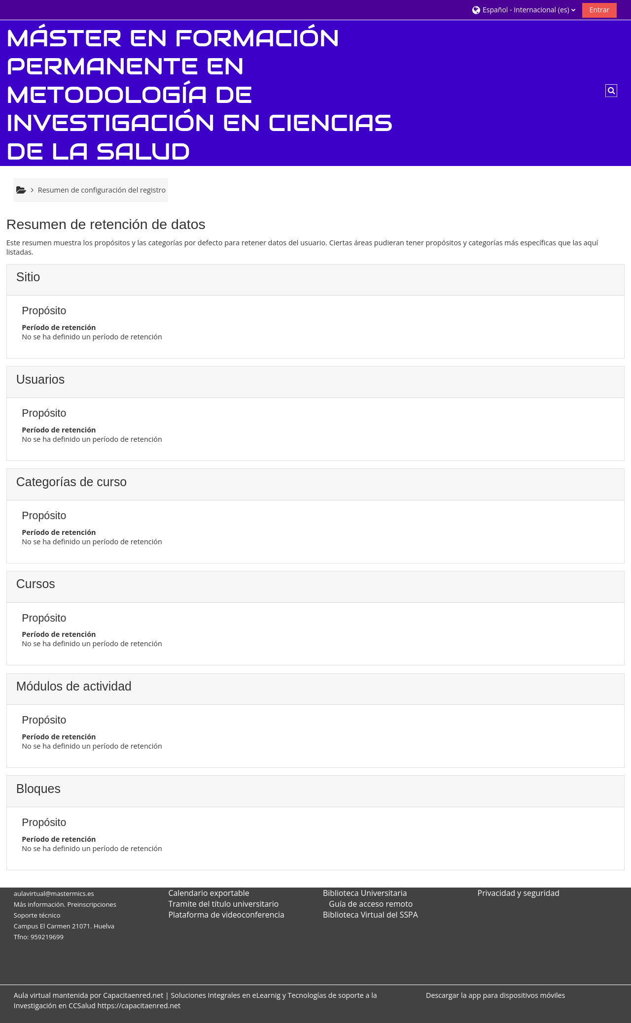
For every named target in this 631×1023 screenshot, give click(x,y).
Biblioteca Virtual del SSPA (370, 914)
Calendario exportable (208, 893)
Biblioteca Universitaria (365, 893)
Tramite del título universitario (223, 903)
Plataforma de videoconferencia (226, 914)
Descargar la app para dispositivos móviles (495, 995)
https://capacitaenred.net (138, 1005)
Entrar (600, 9)
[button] (523, 9)
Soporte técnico (37, 915)
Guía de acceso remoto (371, 903)
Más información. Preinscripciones (65, 904)
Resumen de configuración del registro (102, 190)
